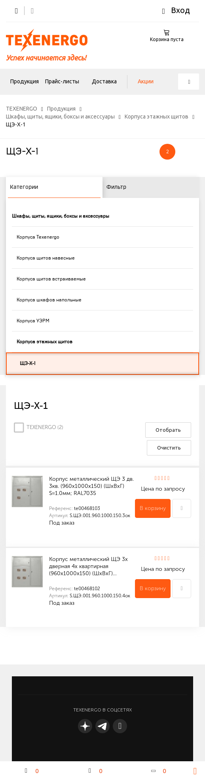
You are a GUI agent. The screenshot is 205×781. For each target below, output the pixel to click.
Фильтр (116, 187)
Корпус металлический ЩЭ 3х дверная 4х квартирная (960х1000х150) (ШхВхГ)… (88, 566)
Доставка (104, 81)
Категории (24, 187)
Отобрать (168, 430)
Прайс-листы (62, 81)
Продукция (24, 81)
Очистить (169, 447)
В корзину (153, 508)
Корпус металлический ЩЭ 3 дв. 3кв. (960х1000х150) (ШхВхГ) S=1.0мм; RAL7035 (91, 486)
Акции (146, 81)
